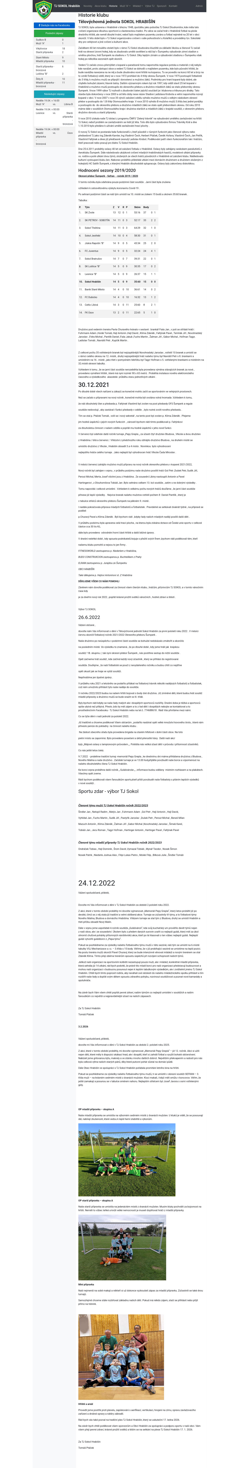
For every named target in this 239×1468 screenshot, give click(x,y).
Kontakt (173, 6)
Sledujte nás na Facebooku (54, 25)
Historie (113, 6)
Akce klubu (101, 6)
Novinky (88, 6)
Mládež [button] (137, 6)
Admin (199, 6)
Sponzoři (161, 6)
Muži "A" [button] (124, 6)
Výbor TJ (149, 6)
